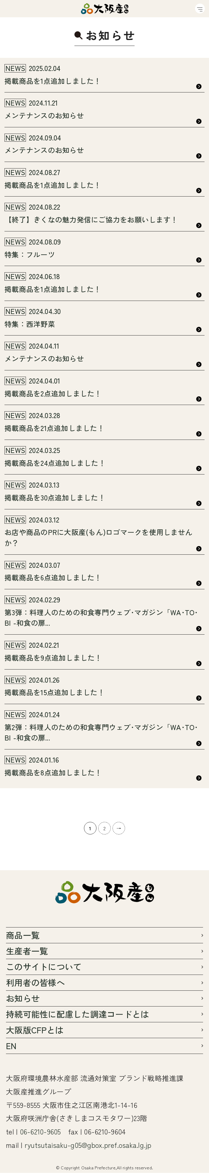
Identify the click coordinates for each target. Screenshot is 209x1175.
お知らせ (23, 1000)
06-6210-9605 (40, 1133)
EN (11, 1047)
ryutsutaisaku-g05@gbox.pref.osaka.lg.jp (88, 1147)
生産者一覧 (27, 953)
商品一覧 (23, 937)
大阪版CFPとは (35, 1032)
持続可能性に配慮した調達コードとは (77, 1016)
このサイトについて (44, 968)
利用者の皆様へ (35, 984)
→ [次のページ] (118, 829)
